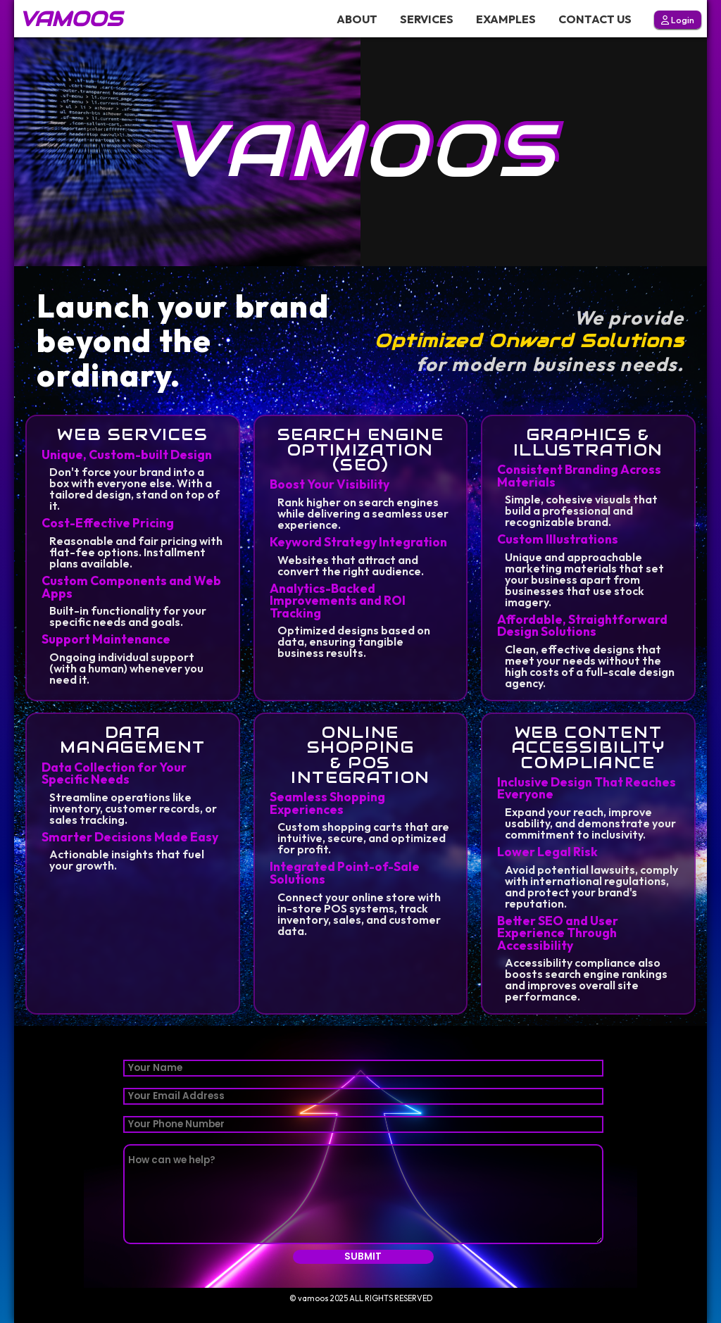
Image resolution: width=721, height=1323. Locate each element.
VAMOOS (71, 19)
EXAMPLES (506, 19)
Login (677, 19)
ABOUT (357, 19)
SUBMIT (363, 1256)
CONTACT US (595, 19)
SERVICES (426, 19)
